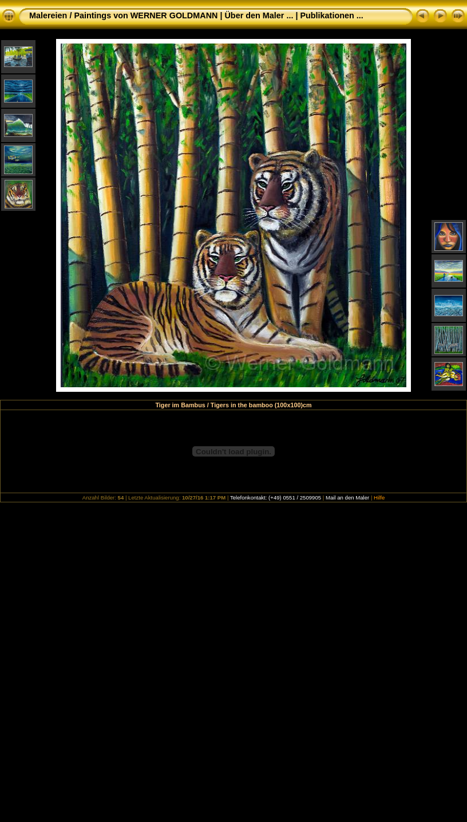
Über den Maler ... (258, 15)
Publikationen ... (331, 15)
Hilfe (379, 497)
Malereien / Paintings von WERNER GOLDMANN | (126, 15)
